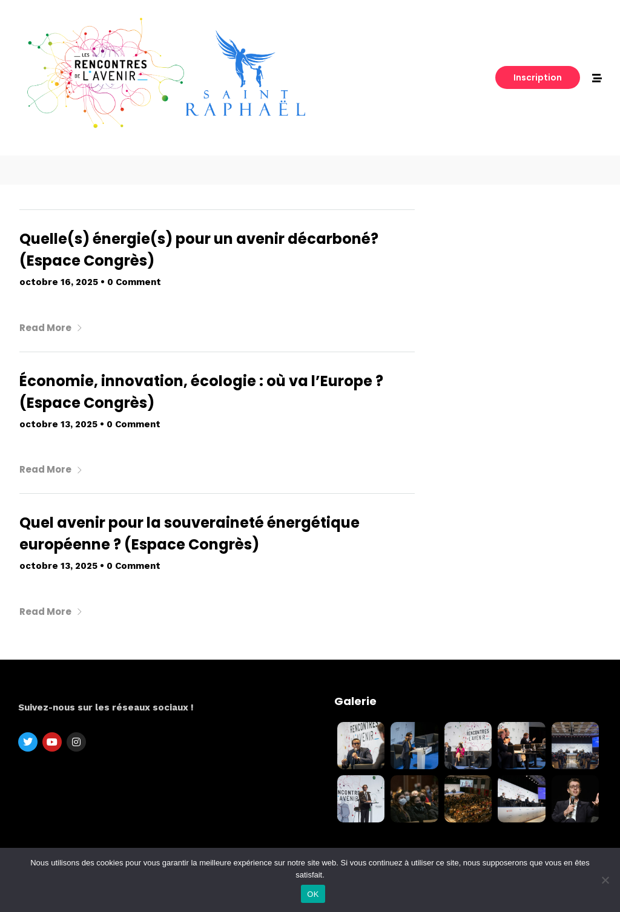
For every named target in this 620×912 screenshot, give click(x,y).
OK (312, 894)
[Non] (605, 880)
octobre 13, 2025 (58, 424)
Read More (51, 327)
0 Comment (134, 282)
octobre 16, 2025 (58, 282)
